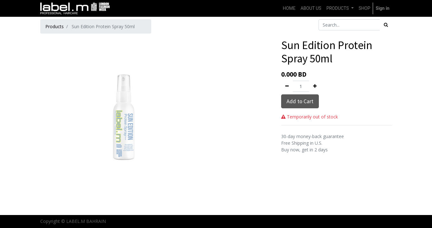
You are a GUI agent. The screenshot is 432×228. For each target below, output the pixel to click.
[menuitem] (289, 8)
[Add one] (315, 86)
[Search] (386, 24)
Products (54, 26)
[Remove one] (287, 86)
